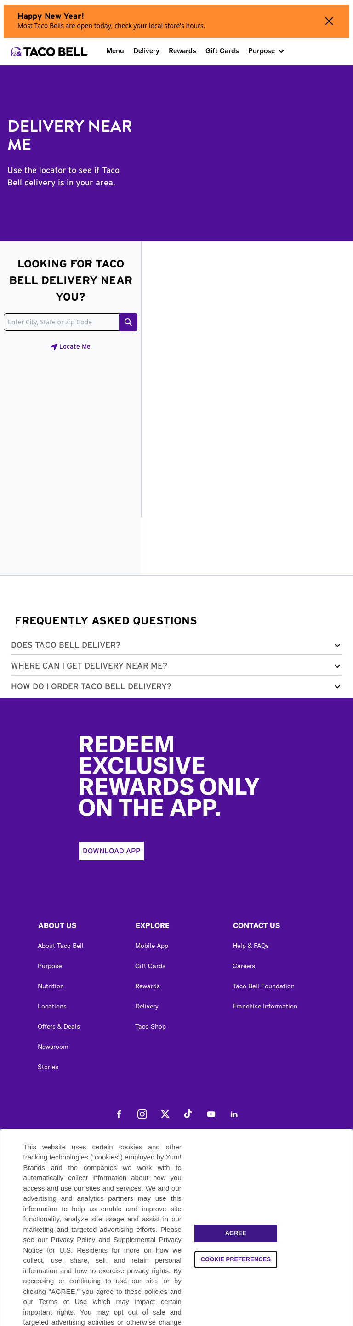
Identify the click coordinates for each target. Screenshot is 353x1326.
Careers (244, 966)
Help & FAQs (251, 946)
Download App (111, 851)
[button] (176, 647)
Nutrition (51, 986)
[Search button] (128, 322)
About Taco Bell (61, 946)
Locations (52, 1006)
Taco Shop (150, 1026)
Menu (115, 50)
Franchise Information (265, 1006)
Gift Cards (222, 50)
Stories (48, 1067)
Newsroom (53, 1046)
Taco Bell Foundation (264, 986)
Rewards (182, 50)
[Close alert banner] (329, 21)
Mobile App (151, 946)
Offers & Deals (59, 1026)
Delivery (146, 50)
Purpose (261, 50)
